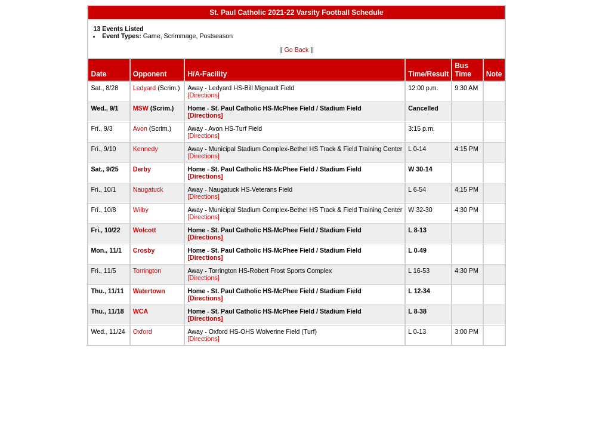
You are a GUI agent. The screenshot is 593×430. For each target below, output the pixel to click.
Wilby (141, 209)
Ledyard (144, 87)
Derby (142, 169)
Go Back (297, 49)
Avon (140, 128)
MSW (141, 108)
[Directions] (203, 95)
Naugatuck (148, 189)
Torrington (147, 270)
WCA (140, 311)
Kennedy (145, 148)
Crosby (144, 250)
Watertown (149, 290)
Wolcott (144, 230)
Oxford (142, 331)
